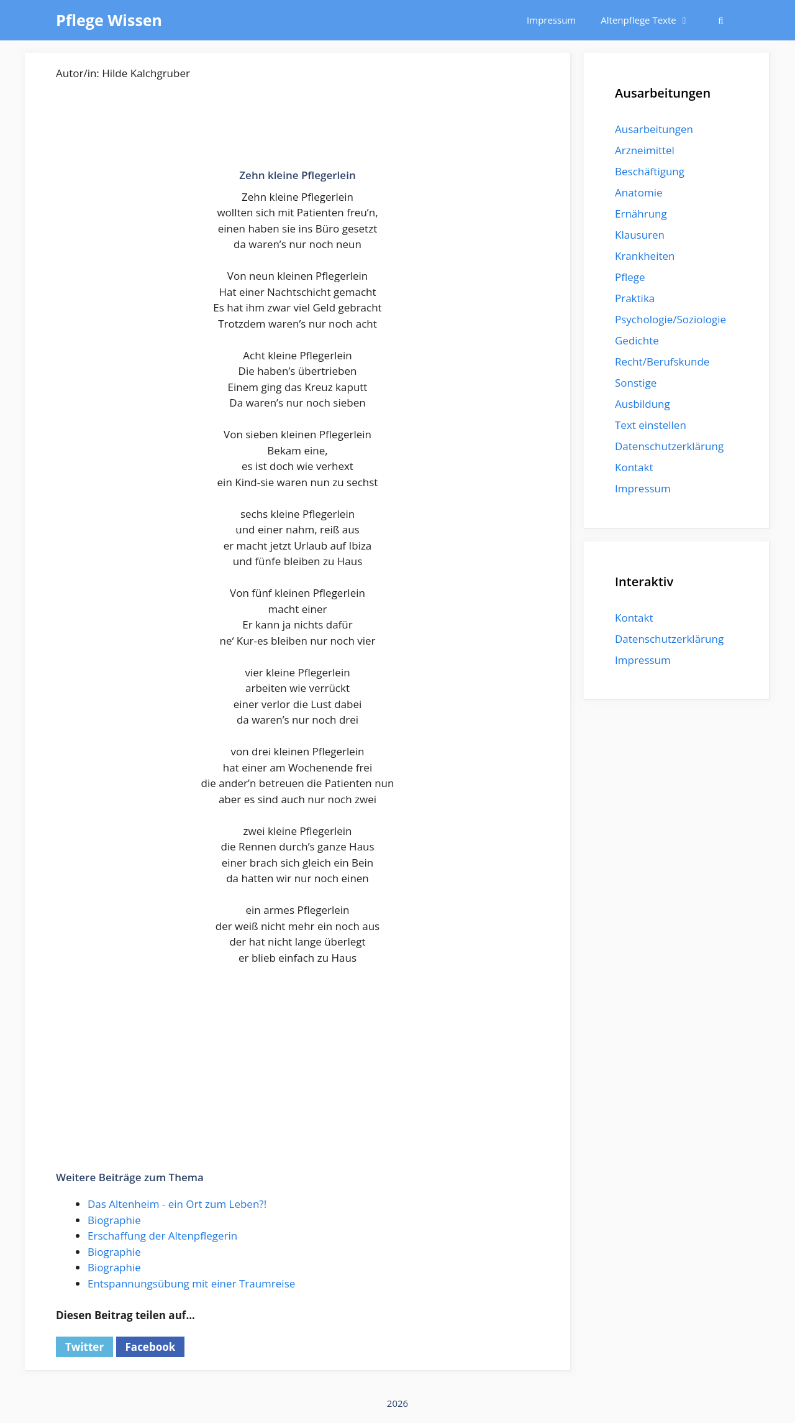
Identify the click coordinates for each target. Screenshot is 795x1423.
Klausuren (640, 235)
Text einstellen (650, 425)
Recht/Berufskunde (662, 361)
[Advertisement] (297, 131)
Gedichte (637, 340)
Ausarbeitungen (654, 129)
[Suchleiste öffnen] (720, 20)
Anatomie (638, 192)
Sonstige (635, 382)
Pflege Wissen (109, 19)
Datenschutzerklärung (669, 446)
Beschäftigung (649, 171)
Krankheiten (645, 256)
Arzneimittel (645, 150)
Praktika (635, 298)
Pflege (630, 277)
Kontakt (634, 467)
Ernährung (641, 213)
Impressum (551, 20)
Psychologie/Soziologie (670, 319)
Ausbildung (642, 404)
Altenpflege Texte (651, 20)
